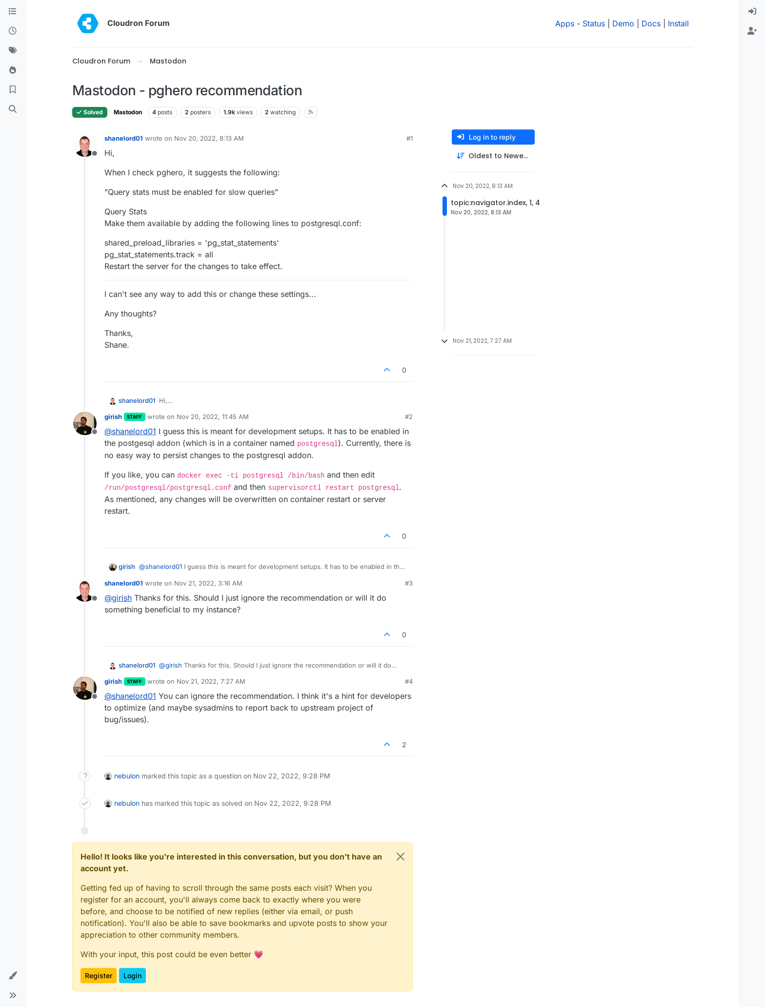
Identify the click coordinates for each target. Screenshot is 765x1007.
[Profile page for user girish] (85, 423)
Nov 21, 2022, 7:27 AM (211, 681)
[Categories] (12, 12)
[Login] (752, 12)
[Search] (12, 109)
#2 (409, 416)
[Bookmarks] (12, 90)
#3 (409, 583)
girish (113, 416)
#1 (409, 138)
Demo (623, 23)
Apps (564, 23)
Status (594, 23)
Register (98, 975)
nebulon (127, 776)
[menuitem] (752, 12)
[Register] (752, 31)
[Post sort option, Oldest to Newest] (493, 156)
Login (132, 975)
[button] (12, 976)
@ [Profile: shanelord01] (130, 431)
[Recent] (12, 31)
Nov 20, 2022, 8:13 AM (209, 138)
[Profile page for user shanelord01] (85, 145)
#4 (409, 681)
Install (678, 23)
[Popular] (12, 70)
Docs (651, 23)
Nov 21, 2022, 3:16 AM (208, 583)
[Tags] (12, 51)
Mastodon (128, 112)
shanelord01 (123, 138)
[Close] (400, 856)
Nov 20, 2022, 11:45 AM (213, 416)
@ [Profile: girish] (118, 598)
